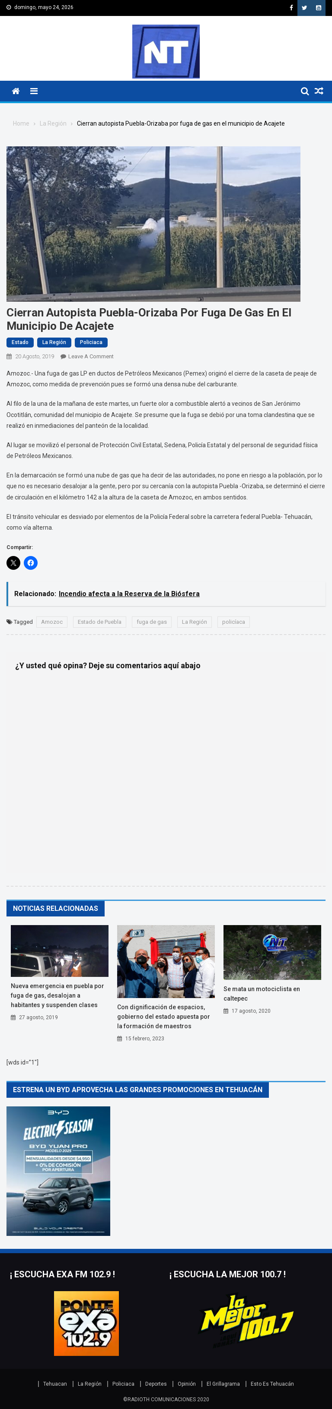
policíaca (233, 622)
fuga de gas (152, 622)
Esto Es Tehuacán (272, 1384)
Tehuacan (55, 1384)
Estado (20, 342)
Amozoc (52, 622)
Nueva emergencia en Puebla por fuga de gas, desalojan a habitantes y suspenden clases (57, 995)
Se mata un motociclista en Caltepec (261, 994)
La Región (54, 342)
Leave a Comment (91, 356)
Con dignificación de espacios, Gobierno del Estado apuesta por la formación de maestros (163, 1017)
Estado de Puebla (99, 622)
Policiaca (91, 342)
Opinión (187, 1384)
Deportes (156, 1384)
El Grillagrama (223, 1384)
